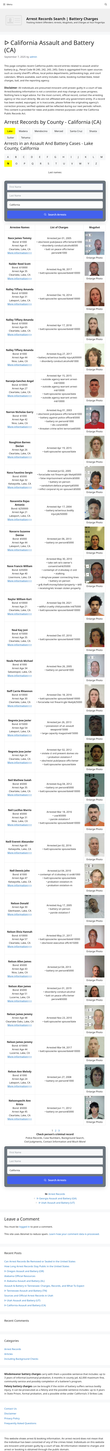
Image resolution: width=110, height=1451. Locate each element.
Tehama (25, 137)
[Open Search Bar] (106, 4)
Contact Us (10, 1408)
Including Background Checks (21, 1358)
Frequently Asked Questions (20, 1423)
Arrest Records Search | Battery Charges (62, 18)
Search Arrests (55, 214)
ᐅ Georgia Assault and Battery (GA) (56, 1198)
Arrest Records (56, 1194)
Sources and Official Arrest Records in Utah (28, 1295)
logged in (24, 1226)
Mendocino (41, 131)
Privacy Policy (12, 1418)
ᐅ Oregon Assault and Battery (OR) (24, 1271)
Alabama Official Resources (19, 1276)
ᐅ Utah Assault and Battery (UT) (57, 1202)
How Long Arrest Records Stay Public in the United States (36, 1266)
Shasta (93, 131)
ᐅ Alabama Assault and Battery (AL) (24, 1281)
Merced (58, 131)
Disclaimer (10, 1413)
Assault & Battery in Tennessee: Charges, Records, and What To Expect (44, 1285)
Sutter (10, 137)
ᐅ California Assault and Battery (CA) (25, 1305)
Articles (8, 1354)
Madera (23, 131)
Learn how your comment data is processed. (74, 1234)
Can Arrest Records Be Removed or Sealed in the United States (39, 1261)
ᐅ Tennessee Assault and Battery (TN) (25, 1290)
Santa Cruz (76, 131)
